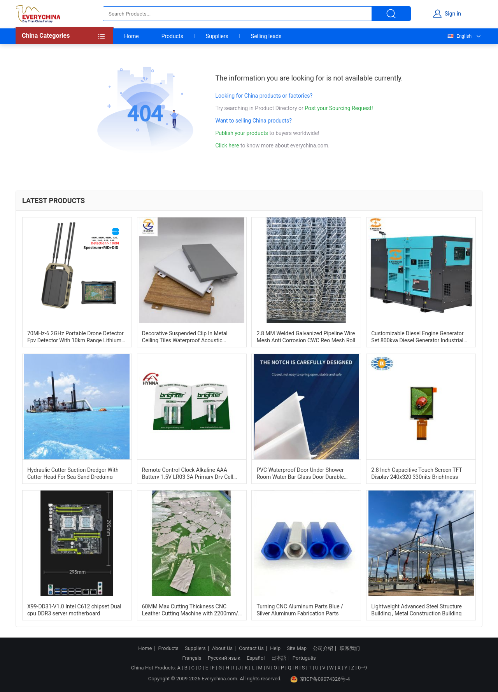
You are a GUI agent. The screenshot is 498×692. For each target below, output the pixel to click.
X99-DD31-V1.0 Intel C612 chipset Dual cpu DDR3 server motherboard (74, 609)
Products (172, 36)
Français (191, 658)
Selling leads (266, 36)
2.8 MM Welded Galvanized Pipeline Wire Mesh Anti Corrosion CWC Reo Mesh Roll (305, 336)
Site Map (297, 648)
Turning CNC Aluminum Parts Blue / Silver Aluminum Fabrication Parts (299, 609)
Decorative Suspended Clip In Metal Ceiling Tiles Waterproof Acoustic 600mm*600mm (185, 336)
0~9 (362, 668)
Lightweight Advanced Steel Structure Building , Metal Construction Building (416, 609)
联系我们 (350, 648)
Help (275, 648)
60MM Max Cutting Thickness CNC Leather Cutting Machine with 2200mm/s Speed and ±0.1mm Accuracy (191, 609)
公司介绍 (323, 648)
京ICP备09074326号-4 (320, 679)
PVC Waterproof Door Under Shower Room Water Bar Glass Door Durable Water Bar (300, 473)
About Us (222, 648)
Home (131, 36)
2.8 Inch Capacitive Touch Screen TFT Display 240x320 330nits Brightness (416, 473)
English (459, 36)
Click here (227, 145)
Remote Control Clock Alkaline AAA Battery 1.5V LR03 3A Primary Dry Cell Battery (187, 473)
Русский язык (224, 658)
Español (256, 658)
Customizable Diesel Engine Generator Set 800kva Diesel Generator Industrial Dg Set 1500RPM (417, 336)
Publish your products (243, 133)
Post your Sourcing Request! (339, 108)
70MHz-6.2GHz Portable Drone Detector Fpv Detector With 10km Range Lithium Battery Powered (75, 336)
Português (304, 658)
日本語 (278, 658)
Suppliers (217, 36)
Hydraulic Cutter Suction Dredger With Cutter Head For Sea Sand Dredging (73, 473)
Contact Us (251, 648)
